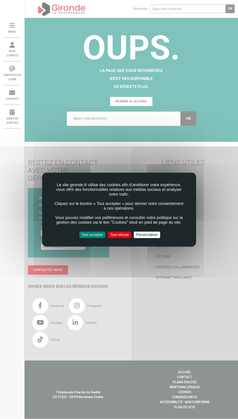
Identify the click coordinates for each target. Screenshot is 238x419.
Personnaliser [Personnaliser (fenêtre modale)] (147, 235)
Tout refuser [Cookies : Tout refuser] (119, 235)
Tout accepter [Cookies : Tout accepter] (92, 235)
